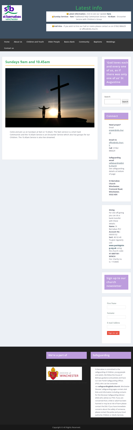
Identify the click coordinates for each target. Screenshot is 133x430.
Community (84, 42)
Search (107, 96)
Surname (110, 313)
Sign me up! (113, 333)
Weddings (110, 42)
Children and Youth (35, 42)
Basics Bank (69, 42)
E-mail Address (113, 323)
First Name (111, 303)
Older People (54, 42)
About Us (18, 42)
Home (6, 42)
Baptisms (98, 42)
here (109, 14)
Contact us (9, 48)
